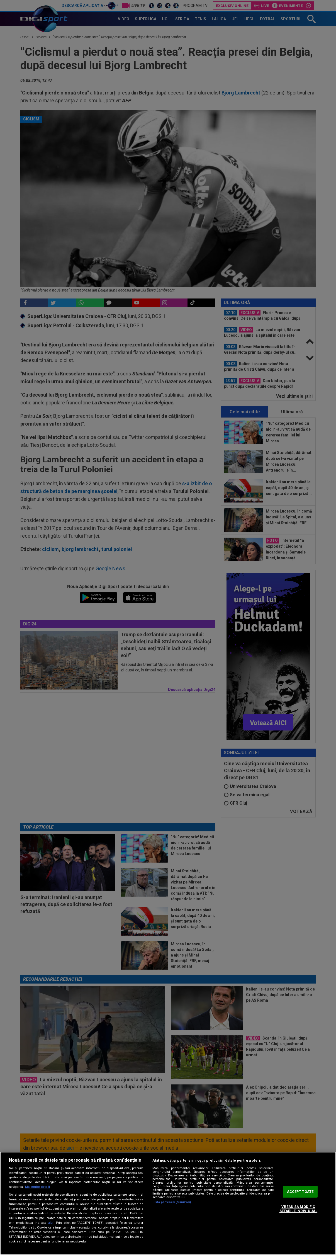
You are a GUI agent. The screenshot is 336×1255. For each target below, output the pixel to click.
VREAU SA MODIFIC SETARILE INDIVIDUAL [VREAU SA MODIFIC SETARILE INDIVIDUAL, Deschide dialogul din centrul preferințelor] (298, 1209)
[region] (168, 1203)
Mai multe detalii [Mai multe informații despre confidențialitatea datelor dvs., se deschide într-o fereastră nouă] (37, 1187)
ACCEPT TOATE (300, 1192)
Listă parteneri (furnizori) (171, 1202)
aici (50, 1223)
